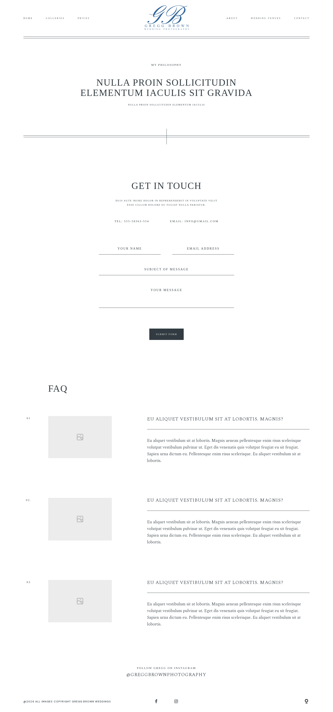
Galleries (55, 18)
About (232, 18)
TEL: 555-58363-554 (131, 221)
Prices (84, 18)
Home (28, 18)
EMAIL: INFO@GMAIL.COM (194, 221)
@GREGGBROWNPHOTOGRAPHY (166, 674)
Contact (302, 18)
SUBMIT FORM (166, 334)
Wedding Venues (266, 18)
